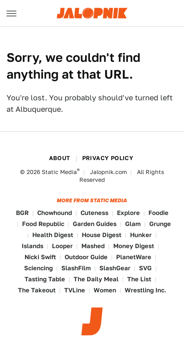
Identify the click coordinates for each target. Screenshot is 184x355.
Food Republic (43, 223)
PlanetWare (133, 256)
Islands (32, 245)
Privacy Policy (108, 158)
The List (139, 279)
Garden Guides (95, 223)
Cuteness (94, 212)
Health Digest (52, 234)
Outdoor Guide (86, 256)
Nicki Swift (40, 256)
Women (105, 290)
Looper (62, 245)
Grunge (160, 223)
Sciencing (38, 268)
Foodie (158, 212)
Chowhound (54, 212)
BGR (22, 212)
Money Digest (133, 245)
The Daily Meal (96, 279)
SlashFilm (76, 268)
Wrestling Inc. (145, 290)
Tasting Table (45, 279)
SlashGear (114, 268)
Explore (128, 212)
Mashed (93, 245)
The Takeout (37, 290)
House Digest (101, 234)
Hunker (141, 234)
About (59, 158)
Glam (133, 223)
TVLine (74, 290)
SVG (145, 268)
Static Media (59, 172)
